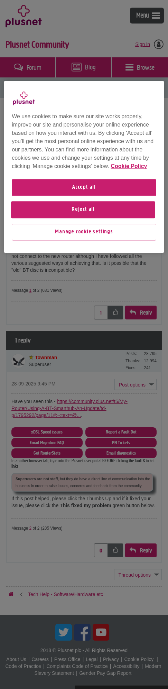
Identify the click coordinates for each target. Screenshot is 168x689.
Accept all (84, 187)
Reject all (83, 210)
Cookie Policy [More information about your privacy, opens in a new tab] (129, 166)
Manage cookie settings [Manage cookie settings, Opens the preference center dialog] (84, 232)
